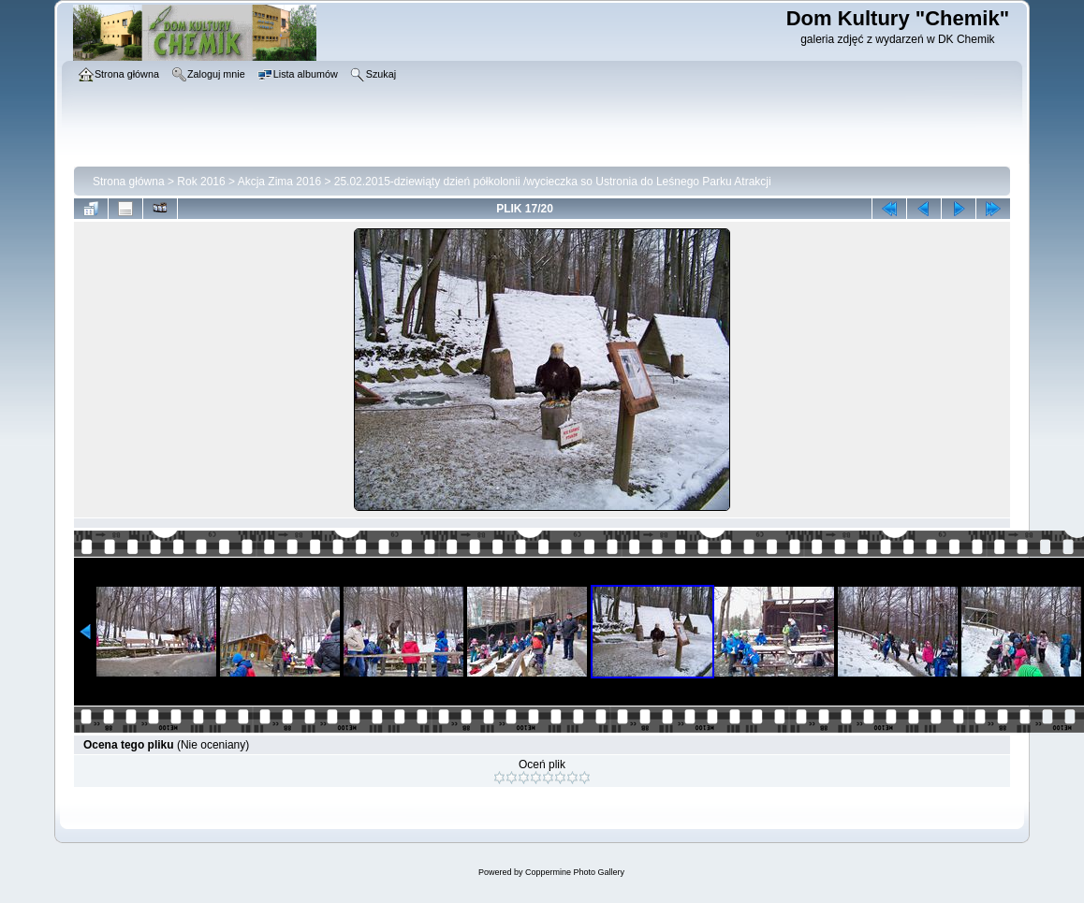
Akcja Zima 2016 (279, 181)
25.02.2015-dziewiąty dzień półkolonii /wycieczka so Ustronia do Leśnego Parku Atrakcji (552, 181)
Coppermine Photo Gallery (574, 872)
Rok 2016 (201, 181)
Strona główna (129, 181)
